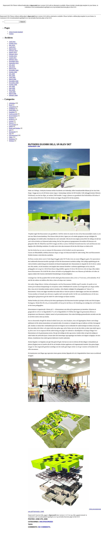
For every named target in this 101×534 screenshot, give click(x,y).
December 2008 (13, 81)
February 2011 (13, 59)
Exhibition (12, 108)
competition (12, 107)
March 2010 (12, 68)
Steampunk (12, 132)
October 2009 (13, 72)
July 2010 (12, 65)
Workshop (12, 139)
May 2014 (12, 45)
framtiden (12, 112)
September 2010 (14, 63)
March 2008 (12, 93)
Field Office (12, 110)
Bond (10, 105)
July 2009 (12, 74)
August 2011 (12, 58)
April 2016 (12, 41)
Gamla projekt (13, 114)
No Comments (44, 527)
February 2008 (13, 95)
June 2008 (12, 88)
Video (10, 137)
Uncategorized (13, 135)
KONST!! (12, 119)
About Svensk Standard (16, 32)
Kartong (11, 117)
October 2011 (13, 56)
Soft (10, 130)
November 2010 (13, 61)
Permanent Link (34, 146)
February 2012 (13, 54)
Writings (11, 141)
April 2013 (12, 47)
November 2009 (13, 70)
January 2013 (13, 52)
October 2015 (13, 43)
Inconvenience (13, 115)
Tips (10, 133)
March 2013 (12, 49)
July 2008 (12, 86)
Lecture (11, 121)
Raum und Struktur (14, 128)
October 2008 (13, 84)
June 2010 (12, 66)
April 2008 (12, 92)
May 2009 (12, 75)
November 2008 (13, 83)
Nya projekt (12, 124)
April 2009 (12, 77)
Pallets (11, 126)
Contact (11, 33)
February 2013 (13, 50)
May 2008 (12, 90)
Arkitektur (12, 103)
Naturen (11, 123)
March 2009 (12, 79)
